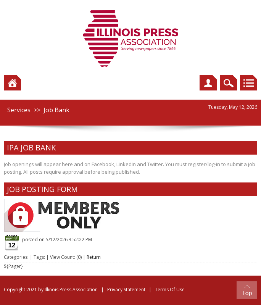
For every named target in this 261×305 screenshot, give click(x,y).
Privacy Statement (126, 289)
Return (94, 257)
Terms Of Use (170, 289)
